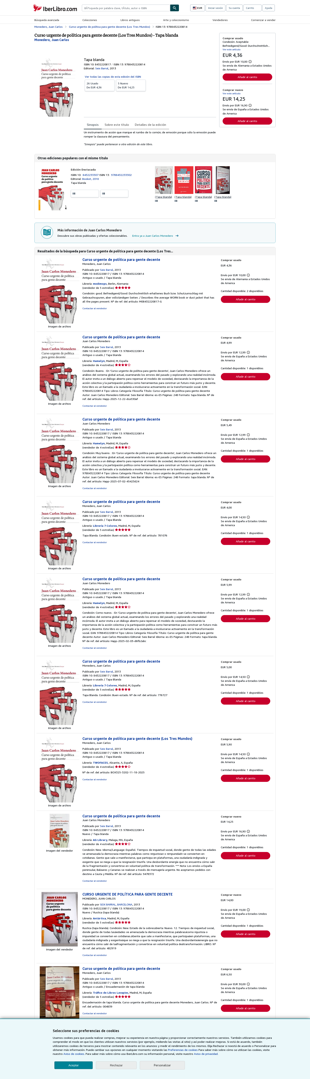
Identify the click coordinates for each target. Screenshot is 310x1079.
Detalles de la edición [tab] (150, 125)
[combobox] (126, 8)
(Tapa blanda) (163, 196)
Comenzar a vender (263, 20)
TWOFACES (100, 762)
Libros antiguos (130, 20)
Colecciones (89, 20)
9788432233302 (121, 174)
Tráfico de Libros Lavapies (110, 992)
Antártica (99, 918)
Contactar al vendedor (94, 308)
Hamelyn (99, 361)
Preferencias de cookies (183, 1049)
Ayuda (268, 8)
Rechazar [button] (116, 1065)
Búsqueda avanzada (46, 20)
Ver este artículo (232, 49)
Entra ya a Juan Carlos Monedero (156, 236)
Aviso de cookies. (74, 1053)
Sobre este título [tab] (117, 125)
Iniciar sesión (215, 8)
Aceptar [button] (73, 1065)
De (100, 85)
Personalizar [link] (162, 1065)
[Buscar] (174, 8)
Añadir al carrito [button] (247, 77)
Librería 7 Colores (105, 525)
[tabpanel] (150, 138)
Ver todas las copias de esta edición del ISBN (113, 76)
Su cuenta (234, 8)
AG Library (100, 839)
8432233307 (91, 174)
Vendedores (220, 20)
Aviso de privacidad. (206, 1053)
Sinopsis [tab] (93, 125)
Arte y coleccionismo (176, 20)
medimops (100, 283)
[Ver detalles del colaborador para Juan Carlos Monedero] (51, 40)
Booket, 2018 (90, 178)
